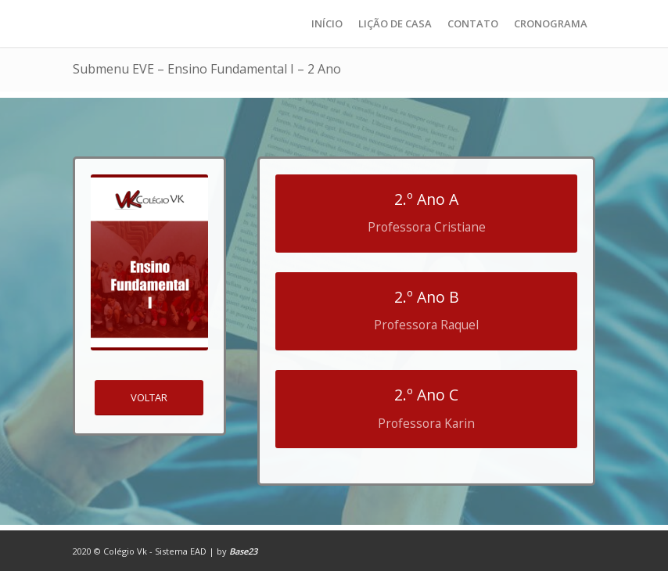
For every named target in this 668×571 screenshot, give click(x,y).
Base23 (243, 551)
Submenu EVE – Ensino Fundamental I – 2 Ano (207, 68)
